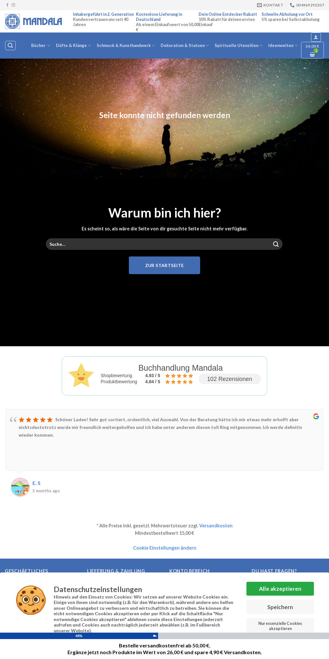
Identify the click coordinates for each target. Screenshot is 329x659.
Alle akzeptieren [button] (280, 586)
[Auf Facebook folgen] (7, 5)
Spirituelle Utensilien (238, 45)
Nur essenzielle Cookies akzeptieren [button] (280, 624)
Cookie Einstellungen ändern (164, 548)
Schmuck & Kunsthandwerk (126, 45)
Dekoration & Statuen (185, 45)
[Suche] (10, 45)
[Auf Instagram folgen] (13, 5)
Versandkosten (216, 525)
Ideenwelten (283, 45)
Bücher (40, 45)
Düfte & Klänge (73, 45)
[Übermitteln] (276, 244)
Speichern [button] (280, 604)
